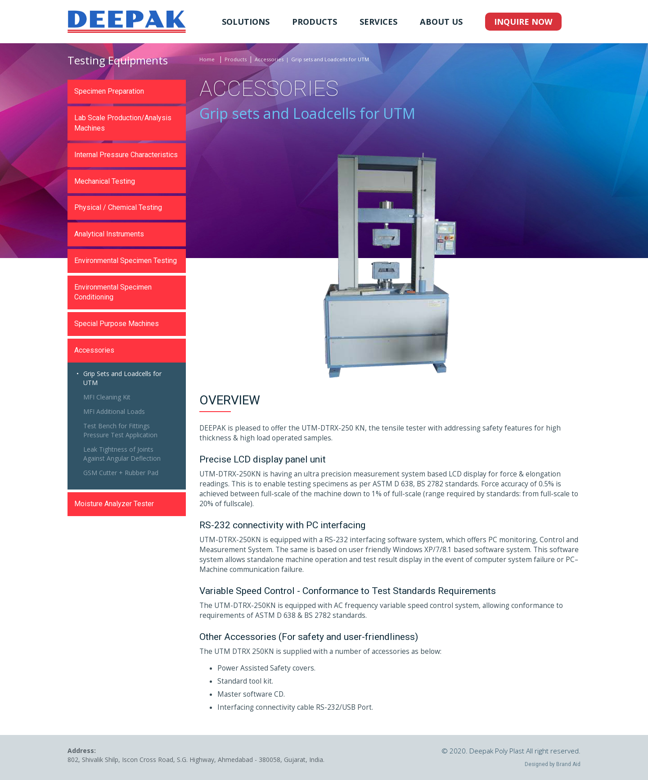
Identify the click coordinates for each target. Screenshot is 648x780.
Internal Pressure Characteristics (126, 154)
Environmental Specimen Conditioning (113, 292)
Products (314, 21)
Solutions (246, 21)
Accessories (269, 59)
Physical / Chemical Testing (118, 207)
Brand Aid (568, 764)
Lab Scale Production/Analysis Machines (122, 122)
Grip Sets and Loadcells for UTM (122, 378)
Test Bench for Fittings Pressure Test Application (120, 430)
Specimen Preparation (109, 91)
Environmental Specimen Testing (125, 260)
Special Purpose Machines (116, 323)
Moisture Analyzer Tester (114, 503)
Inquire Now (523, 21)
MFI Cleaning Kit (106, 397)
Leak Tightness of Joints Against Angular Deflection (122, 454)
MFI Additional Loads (114, 411)
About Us (441, 21)
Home (207, 59)
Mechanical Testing (104, 181)
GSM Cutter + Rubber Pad (120, 472)
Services (378, 21)
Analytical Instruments (109, 234)
